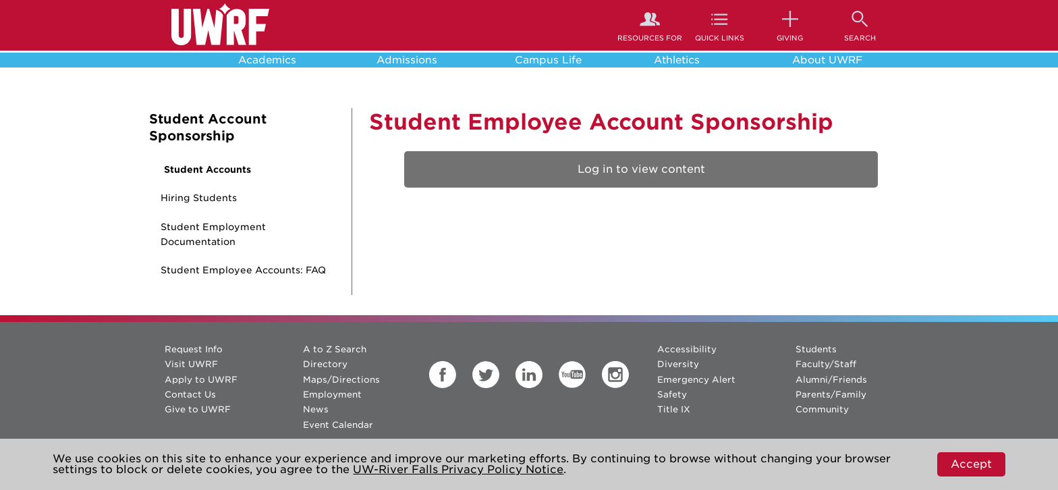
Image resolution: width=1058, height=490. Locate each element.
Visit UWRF (191, 364)
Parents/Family (831, 394)
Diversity (678, 364)
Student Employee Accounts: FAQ (243, 270)
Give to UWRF (198, 409)
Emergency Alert (696, 380)
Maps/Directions (341, 380)
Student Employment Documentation (213, 234)
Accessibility (687, 349)
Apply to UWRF (201, 380)
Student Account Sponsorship (208, 127)
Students (816, 349)
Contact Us (190, 394)
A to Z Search (334, 349)
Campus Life (548, 60)
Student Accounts (207, 169)
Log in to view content (641, 169)
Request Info (194, 349)
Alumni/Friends (831, 380)
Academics (267, 60)
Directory (325, 364)
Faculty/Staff (826, 364)
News (316, 409)
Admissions (407, 60)
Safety (672, 394)
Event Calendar (338, 425)
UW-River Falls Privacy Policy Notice (458, 469)
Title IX (673, 409)
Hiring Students (199, 197)
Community (822, 409)
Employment (332, 394)
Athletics (677, 60)
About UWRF (827, 60)
